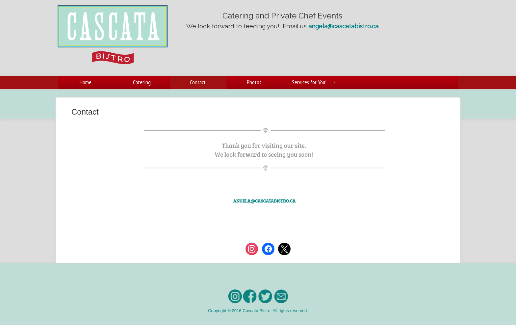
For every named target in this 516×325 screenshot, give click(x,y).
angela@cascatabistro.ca (343, 26)
